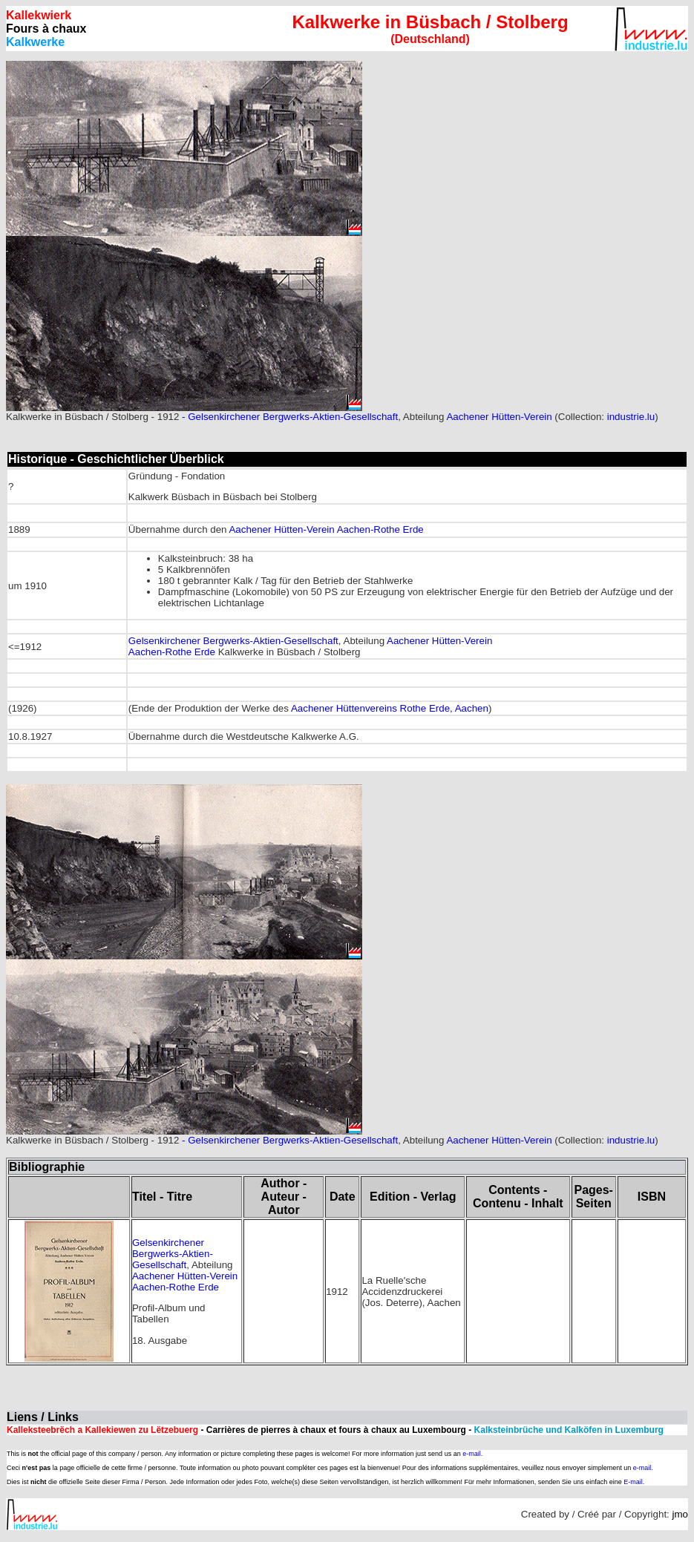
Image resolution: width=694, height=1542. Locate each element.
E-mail (633, 1482)
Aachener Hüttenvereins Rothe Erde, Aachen (389, 708)
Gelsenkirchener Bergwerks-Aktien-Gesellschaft (233, 640)
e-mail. (472, 1453)
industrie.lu (631, 416)
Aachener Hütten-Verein (498, 416)
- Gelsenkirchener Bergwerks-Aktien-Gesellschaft (288, 416)
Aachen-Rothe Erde (379, 529)
